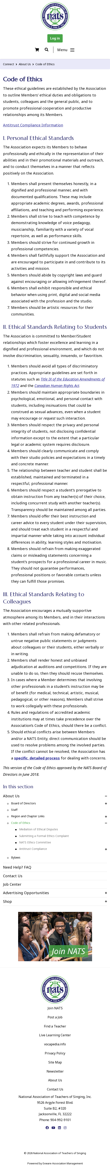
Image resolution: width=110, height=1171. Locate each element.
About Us (25, 64)
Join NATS (55, 1008)
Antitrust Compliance (33, 849)
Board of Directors (23, 803)
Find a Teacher (55, 1026)
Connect (8, 64)
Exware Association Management (63, 1163)
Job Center (12, 884)
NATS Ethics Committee (35, 842)
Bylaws (15, 857)
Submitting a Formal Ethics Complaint (44, 836)
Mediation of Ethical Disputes (38, 829)
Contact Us (12, 875)
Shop (7, 901)
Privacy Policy (55, 1053)
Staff (14, 810)
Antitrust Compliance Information (33, 125)
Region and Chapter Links (28, 816)
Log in (55, 38)
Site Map (55, 1062)
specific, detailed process (37, 758)
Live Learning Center (55, 1035)
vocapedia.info (55, 1044)
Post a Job (55, 1017)
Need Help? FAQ (17, 867)
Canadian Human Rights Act (56, 385)
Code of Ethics (45, 64)
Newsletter (55, 1071)
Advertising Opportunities (26, 892)
